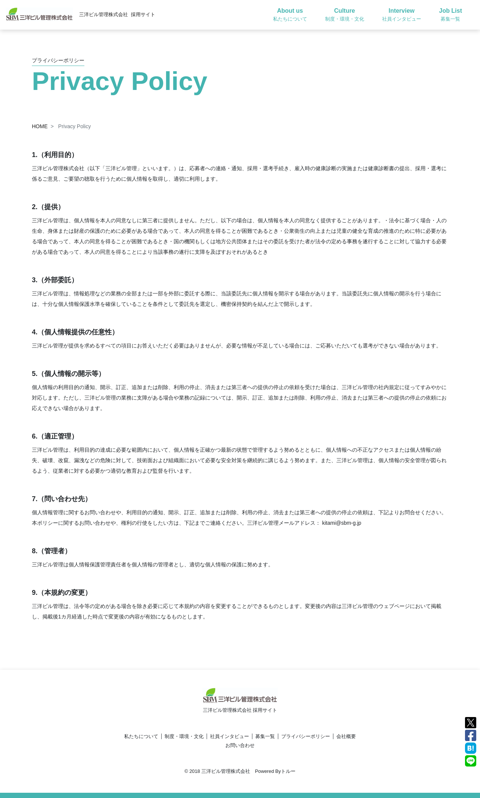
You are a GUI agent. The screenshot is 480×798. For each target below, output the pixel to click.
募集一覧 (265, 736)
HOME (40, 126)
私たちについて (141, 736)
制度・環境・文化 (184, 736)
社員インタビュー (229, 736)
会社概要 (346, 736)
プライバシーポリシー (305, 736)
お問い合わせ (240, 745)
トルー (288, 771)
